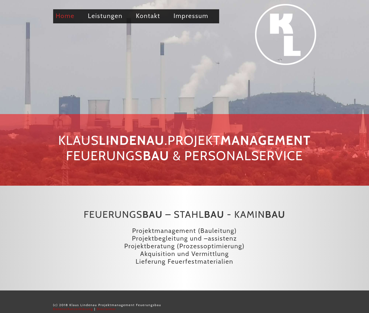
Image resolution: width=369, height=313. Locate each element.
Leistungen (105, 16)
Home (65, 16)
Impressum (190, 16)
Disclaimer (106, 309)
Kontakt (148, 16)
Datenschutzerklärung (73, 309)
